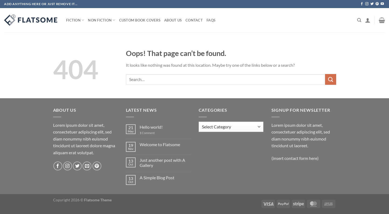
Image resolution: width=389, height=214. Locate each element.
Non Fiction (101, 20)
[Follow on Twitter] (372, 4)
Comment (147, 133)
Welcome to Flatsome (160, 144)
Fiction (75, 20)
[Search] (359, 20)
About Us (173, 20)
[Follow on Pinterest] (377, 4)
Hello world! (151, 126)
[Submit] (330, 79)
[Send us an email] (86, 166)
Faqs (210, 20)
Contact (194, 20)
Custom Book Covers (140, 20)
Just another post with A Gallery (162, 162)
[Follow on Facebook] (361, 4)
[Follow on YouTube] (382, 4)
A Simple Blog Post (157, 177)
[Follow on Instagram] (367, 4)
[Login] (367, 20)
